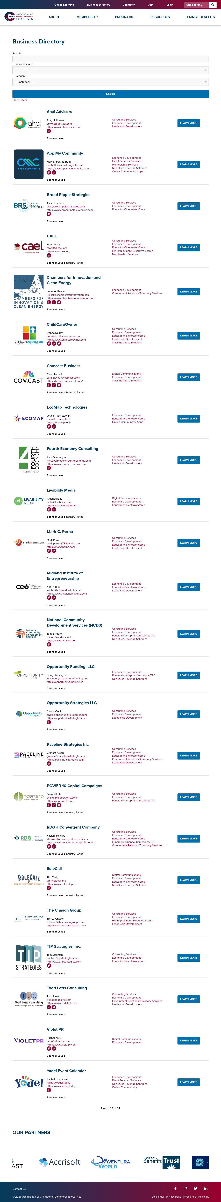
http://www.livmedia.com (61, 505)
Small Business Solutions (127, 342)
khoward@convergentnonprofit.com (68, 839)
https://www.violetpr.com (61, 1044)
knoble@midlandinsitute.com (64, 590)
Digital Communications (126, 373)
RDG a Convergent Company (73, 827)
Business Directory (98, 4)
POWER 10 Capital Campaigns (74, 785)
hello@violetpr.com (58, 1041)
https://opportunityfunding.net (65, 682)
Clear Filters (19, 100)
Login (170, 4)
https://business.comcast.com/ (65, 381)
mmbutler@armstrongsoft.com (65, 165)
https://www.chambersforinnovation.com (71, 298)
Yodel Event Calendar (66, 1070)
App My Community (65, 153)
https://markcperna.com (61, 547)
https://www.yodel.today (61, 1086)
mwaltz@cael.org (57, 248)
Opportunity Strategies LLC (72, 702)
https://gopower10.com (60, 801)
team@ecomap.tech (58, 419)
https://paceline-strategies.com (65, 759)
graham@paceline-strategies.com (66, 756)
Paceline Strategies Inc (68, 744)
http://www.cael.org (58, 251)
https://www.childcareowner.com (66, 339)
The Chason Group (64, 910)
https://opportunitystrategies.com (66, 718)
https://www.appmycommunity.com (68, 168)
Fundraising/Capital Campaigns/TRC (133, 635)
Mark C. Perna (60, 531)
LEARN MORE (188, 123)
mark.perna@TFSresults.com (64, 543)
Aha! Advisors (59, 111)
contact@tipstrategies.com (62, 958)
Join (150, 4)
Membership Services (125, 164)
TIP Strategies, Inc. (64, 946)
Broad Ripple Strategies (68, 194)
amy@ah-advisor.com (59, 123)
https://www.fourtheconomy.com (66, 464)
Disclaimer (158, 1196)
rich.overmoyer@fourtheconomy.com (69, 460)
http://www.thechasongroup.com (66, 925)
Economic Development (126, 123)
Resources (160, 17)
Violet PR (55, 1029)
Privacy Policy (174, 1196)
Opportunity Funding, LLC (71, 666)
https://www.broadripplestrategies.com (70, 210)
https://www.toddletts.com (62, 1003)
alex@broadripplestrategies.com (66, 206)
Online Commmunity (124, 1087)
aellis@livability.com (59, 502)
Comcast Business (63, 365)
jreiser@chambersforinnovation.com (68, 295)
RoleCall (54, 868)
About (54, 17)
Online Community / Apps (127, 171)
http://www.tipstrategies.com (64, 961)
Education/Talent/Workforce (128, 209)
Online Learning (64, 4)
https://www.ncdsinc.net (61, 640)
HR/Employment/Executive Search (132, 251)
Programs (124, 17)
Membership (87, 17)
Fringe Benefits (201, 17)
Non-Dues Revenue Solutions (129, 168)
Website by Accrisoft (196, 1196)
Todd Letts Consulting (67, 988)
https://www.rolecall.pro (61, 884)
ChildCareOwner (62, 324)
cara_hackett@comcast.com (63, 377)
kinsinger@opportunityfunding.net (67, 678)
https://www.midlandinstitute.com (67, 593)
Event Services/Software (126, 161)
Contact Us (19, 1189)
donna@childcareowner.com (64, 336)
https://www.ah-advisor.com (63, 127)
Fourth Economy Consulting (72, 448)
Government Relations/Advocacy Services (137, 293)
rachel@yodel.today (58, 1082)
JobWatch (129, 4)
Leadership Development (127, 126)
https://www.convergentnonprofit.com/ (70, 842)
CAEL (52, 236)
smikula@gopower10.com (62, 797)
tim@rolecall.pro (56, 880)
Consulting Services (124, 119)
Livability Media (61, 490)
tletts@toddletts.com (59, 1000)
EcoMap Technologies (67, 407)
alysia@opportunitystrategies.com (67, 715)
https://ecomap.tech (59, 422)
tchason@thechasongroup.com (65, 922)
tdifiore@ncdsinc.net (59, 637)
